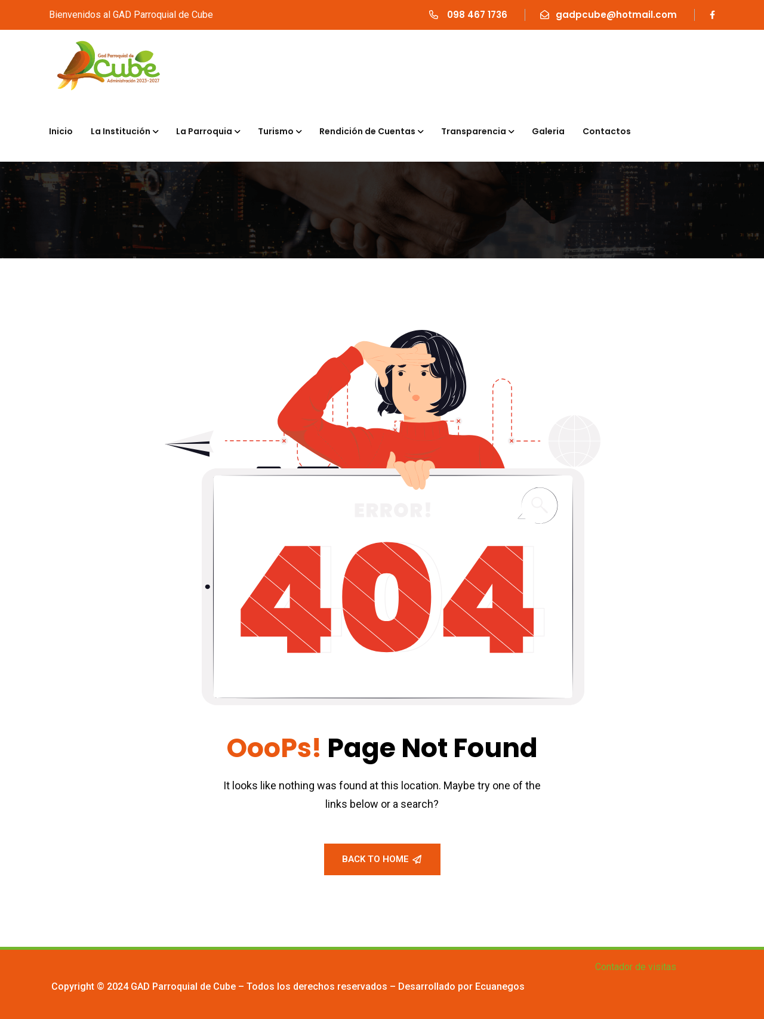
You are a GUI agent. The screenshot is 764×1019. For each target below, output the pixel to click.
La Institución (120, 131)
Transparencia (473, 131)
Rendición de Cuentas (367, 131)
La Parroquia (204, 131)
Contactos (607, 131)
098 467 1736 (476, 14)
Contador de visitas (635, 966)
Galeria (548, 131)
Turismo (276, 131)
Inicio (61, 131)
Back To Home (381, 859)
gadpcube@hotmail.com (616, 14)
